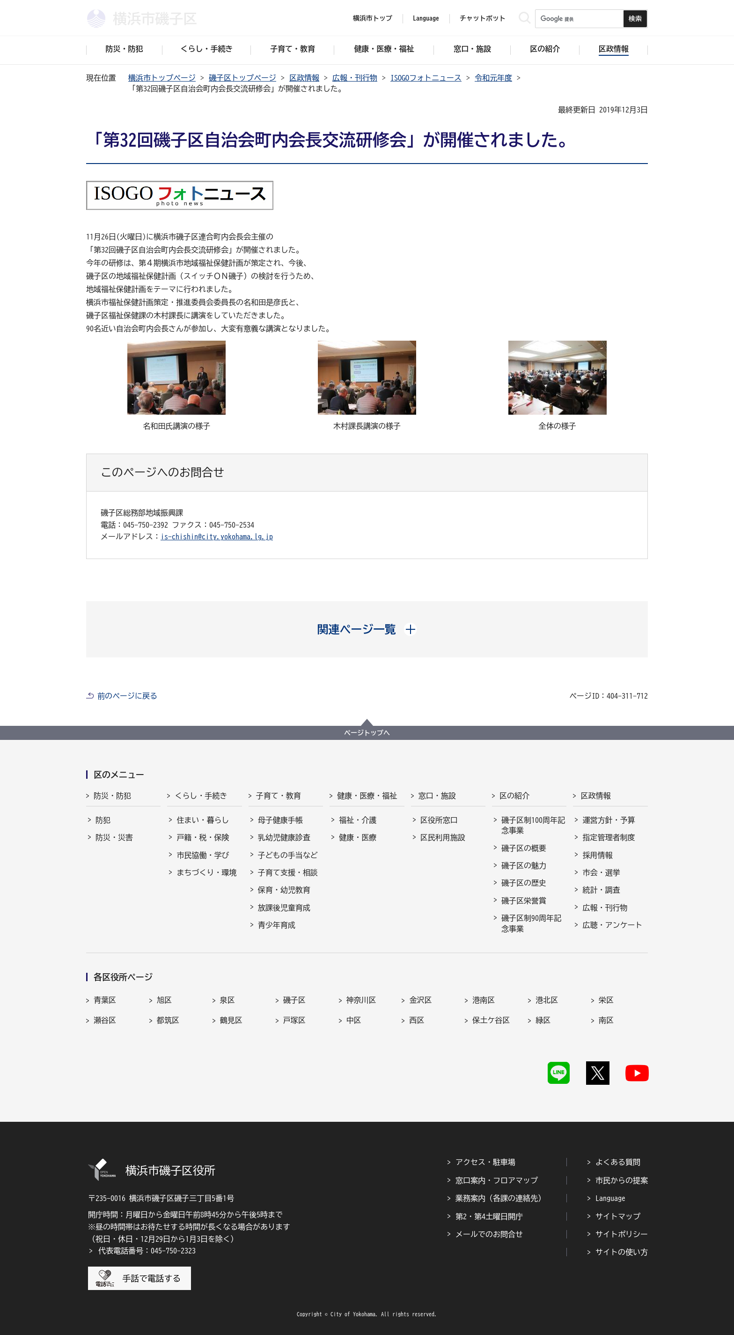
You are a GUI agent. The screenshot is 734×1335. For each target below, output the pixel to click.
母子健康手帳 (280, 820)
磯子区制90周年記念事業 (531, 923)
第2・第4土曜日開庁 (489, 1216)
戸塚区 (294, 1020)
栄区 (606, 1000)
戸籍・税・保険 (202, 837)
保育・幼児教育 (284, 890)
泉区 (227, 1000)
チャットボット (483, 18)
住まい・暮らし (202, 820)
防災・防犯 (112, 795)
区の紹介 (514, 795)
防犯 (102, 820)
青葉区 (105, 1000)
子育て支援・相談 (288, 872)
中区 (353, 1020)
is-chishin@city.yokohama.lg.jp (217, 536)
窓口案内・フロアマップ (496, 1180)
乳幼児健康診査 (284, 837)
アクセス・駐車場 (485, 1162)
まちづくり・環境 (206, 872)
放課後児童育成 (284, 907)
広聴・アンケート (612, 925)
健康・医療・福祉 (367, 795)
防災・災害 (114, 837)
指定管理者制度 (608, 837)
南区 (606, 1020)
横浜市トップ (372, 18)
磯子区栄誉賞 (523, 900)
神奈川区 (361, 1000)
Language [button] (426, 18)
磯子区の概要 (523, 848)
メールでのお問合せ (489, 1234)
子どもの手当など (288, 855)
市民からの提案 (621, 1180)
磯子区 (294, 1000)
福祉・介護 (357, 820)
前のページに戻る (127, 696)
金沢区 (420, 1000)
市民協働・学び (202, 855)
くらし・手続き (201, 795)
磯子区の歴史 (523, 883)
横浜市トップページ (162, 78)
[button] (367, 629)
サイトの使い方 (621, 1252)
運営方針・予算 (608, 820)
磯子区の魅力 (523, 865)
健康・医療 (357, 837)
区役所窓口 (439, 820)
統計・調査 (601, 890)
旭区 (164, 1000)
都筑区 (168, 1020)
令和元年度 (493, 78)
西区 (416, 1020)
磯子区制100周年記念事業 (533, 825)
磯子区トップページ (242, 78)
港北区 (547, 1000)
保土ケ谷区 (491, 1020)
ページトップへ (367, 733)
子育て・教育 (278, 795)
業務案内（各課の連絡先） (500, 1198)
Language (610, 1198)
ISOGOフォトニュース (426, 78)
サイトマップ (617, 1216)
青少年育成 (276, 925)
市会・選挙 (601, 872)
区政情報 (304, 78)
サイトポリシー (621, 1234)
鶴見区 (231, 1020)
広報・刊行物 (354, 78)
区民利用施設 (442, 837)
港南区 (483, 1000)
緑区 (543, 1020)
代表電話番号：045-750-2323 (147, 1250)
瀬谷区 (105, 1020)
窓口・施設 (437, 795)
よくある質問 (617, 1162)
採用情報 (597, 855)
